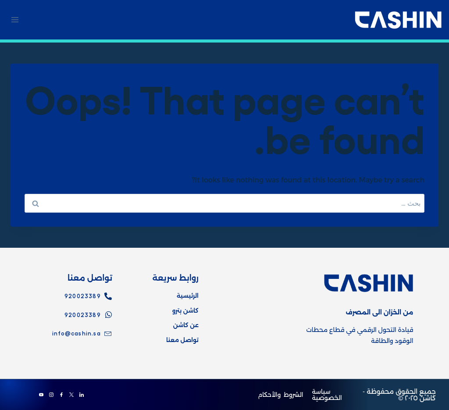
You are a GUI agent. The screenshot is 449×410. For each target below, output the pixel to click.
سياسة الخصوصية (327, 395)
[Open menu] (15, 19)
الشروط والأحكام (280, 395)
